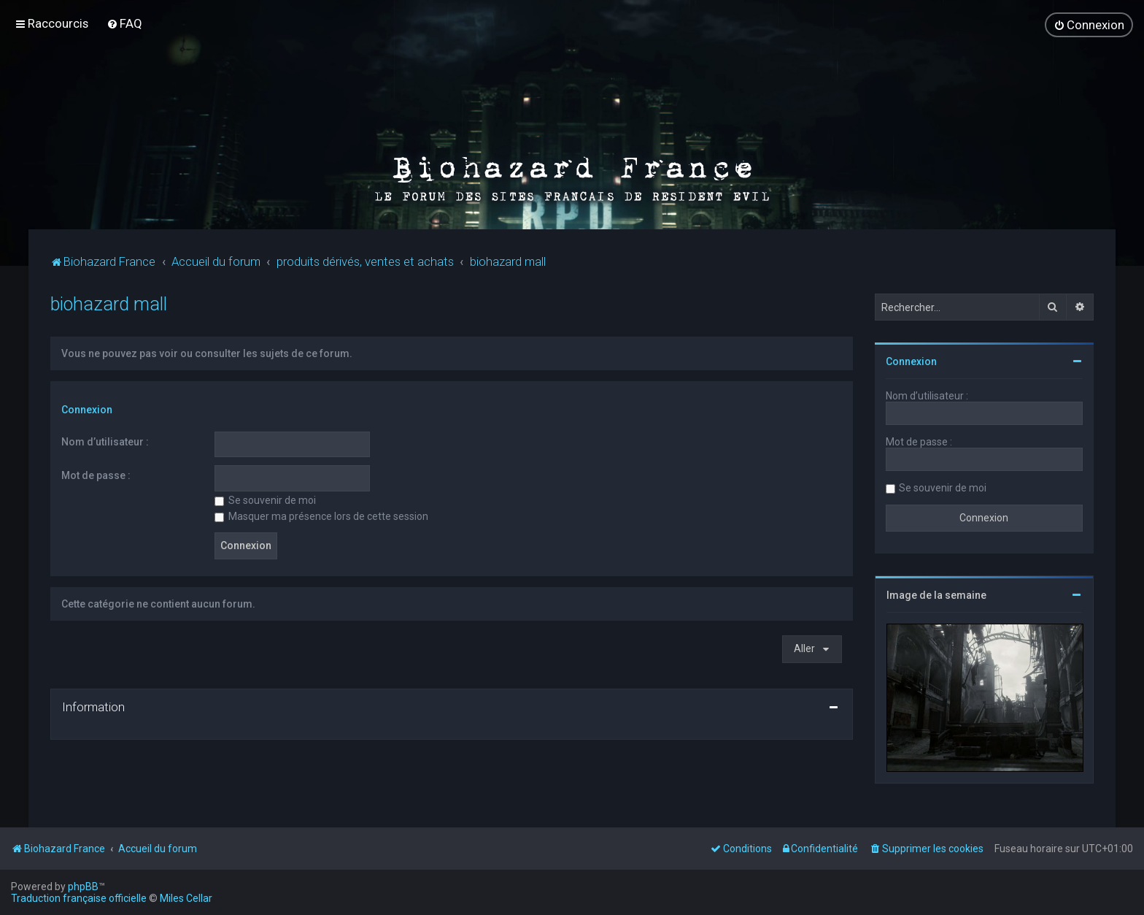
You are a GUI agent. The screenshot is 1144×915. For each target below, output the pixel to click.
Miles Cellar (186, 898)
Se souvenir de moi (265, 499)
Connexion (86, 409)
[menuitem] (124, 23)
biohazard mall (108, 303)
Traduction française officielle (79, 898)
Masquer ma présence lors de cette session (321, 515)
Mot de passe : (96, 475)
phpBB (83, 886)
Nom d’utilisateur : (105, 440)
